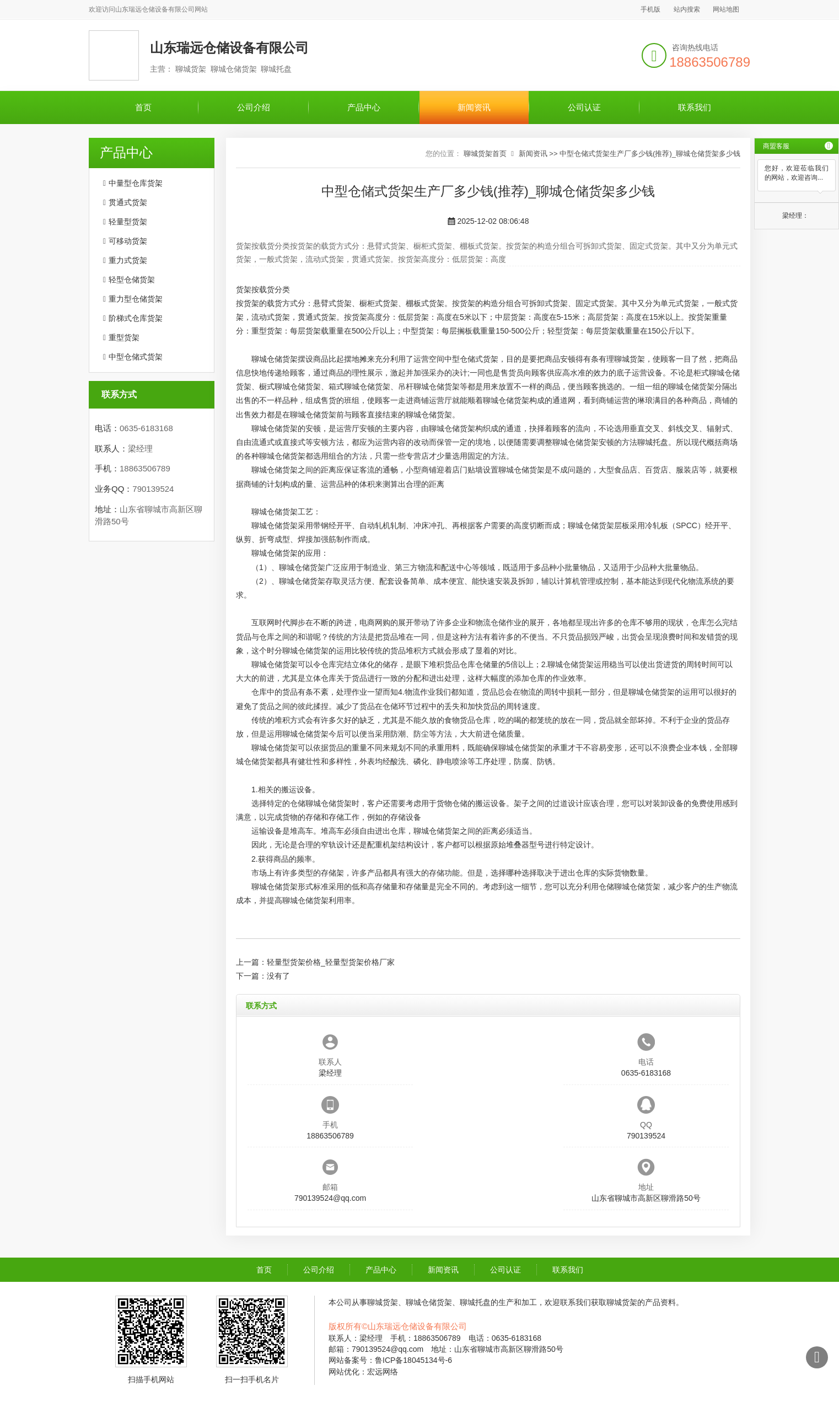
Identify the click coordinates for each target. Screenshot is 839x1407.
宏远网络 (382, 1371)
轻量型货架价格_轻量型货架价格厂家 (331, 962)
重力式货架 (128, 260)
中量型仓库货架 (136, 183)
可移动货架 (128, 241)
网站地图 (726, 9)
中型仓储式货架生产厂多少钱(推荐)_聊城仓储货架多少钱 (650, 153)
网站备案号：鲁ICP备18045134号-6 (390, 1360)
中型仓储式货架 (136, 356)
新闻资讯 (474, 107)
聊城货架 (629, 359)
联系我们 (694, 107)
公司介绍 (253, 107)
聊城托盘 (652, 442)
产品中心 (363, 107)
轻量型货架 (128, 221)
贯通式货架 (128, 202)
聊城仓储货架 (429, 414)
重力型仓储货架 (136, 298)
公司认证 (584, 107)
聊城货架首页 (485, 153)
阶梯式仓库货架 (136, 318)
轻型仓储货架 (132, 279)
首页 (143, 107)
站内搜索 (687, 9)
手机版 (650, 9)
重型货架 (124, 337)
